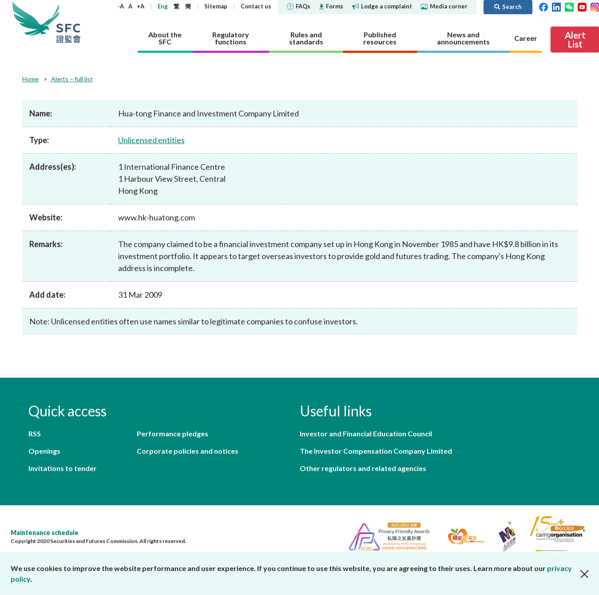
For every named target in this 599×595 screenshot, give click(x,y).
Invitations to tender (62, 468)
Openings (44, 451)
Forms (331, 6)
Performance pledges (172, 433)
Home (30, 79)
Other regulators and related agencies (363, 468)
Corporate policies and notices (187, 451)
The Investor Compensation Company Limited (376, 451)
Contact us (256, 6)
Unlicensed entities (151, 140)
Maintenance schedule (45, 532)
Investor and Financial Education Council (366, 433)
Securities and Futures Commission (68, 22)
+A (140, 6)
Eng (163, 6)
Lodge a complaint (382, 6)
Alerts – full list (72, 79)
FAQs (298, 6)
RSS (34, 433)
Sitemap (215, 6)
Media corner (444, 6)
